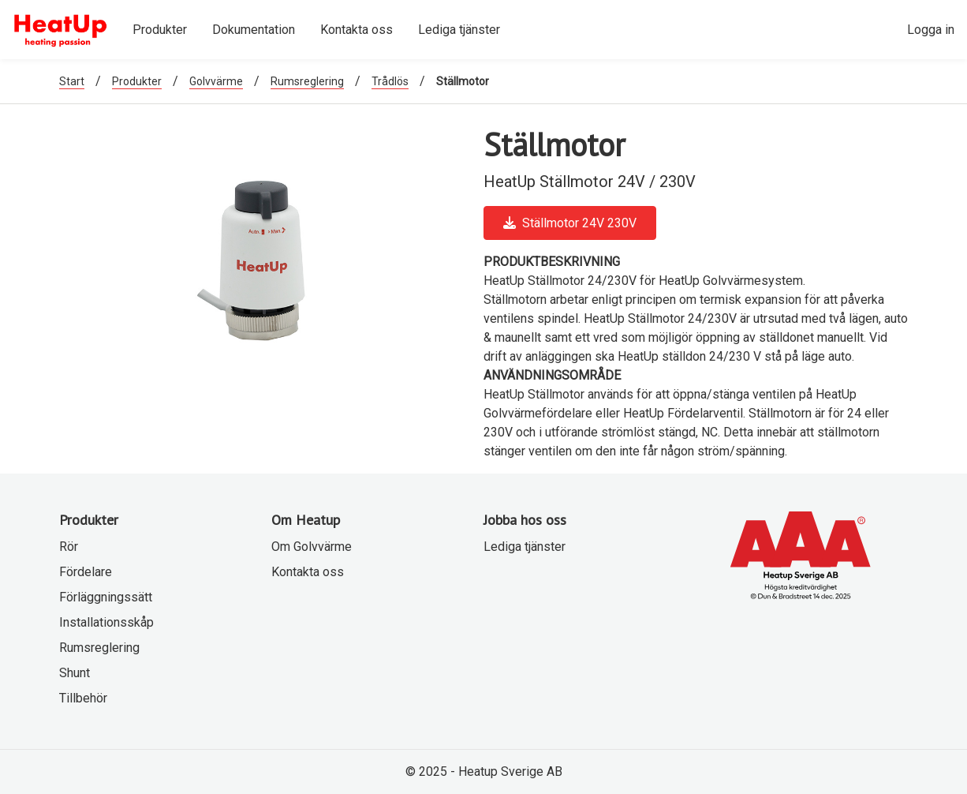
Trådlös (390, 81)
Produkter (137, 81)
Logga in (930, 29)
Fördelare (85, 571)
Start (71, 81)
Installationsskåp (106, 622)
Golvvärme (216, 81)
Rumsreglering (307, 81)
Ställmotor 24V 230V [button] (570, 222)
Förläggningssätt (105, 597)
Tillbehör (83, 698)
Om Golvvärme (311, 546)
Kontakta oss (307, 571)
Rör (68, 546)
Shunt (74, 672)
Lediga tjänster (525, 546)
